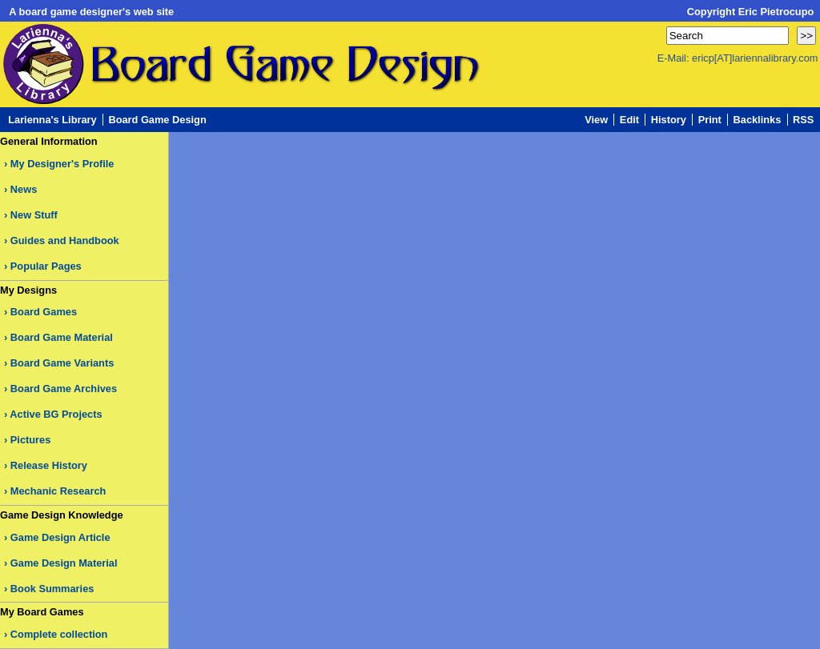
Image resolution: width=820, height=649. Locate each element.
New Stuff (34, 215)
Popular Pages (46, 266)
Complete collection (59, 634)
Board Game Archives (63, 389)
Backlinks (758, 120)
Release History (48, 465)
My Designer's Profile (62, 164)
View (596, 120)
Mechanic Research (58, 491)
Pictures (30, 440)
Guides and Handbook (64, 240)
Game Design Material (64, 563)
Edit (629, 120)
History (668, 120)
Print (710, 120)
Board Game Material (61, 337)
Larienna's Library (52, 120)
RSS (803, 120)
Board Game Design (157, 120)
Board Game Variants (62, 363)
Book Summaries (52, 589)
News (23, 189)
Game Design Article (60, 537)
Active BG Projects (56, 414)
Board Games (43, 312)
